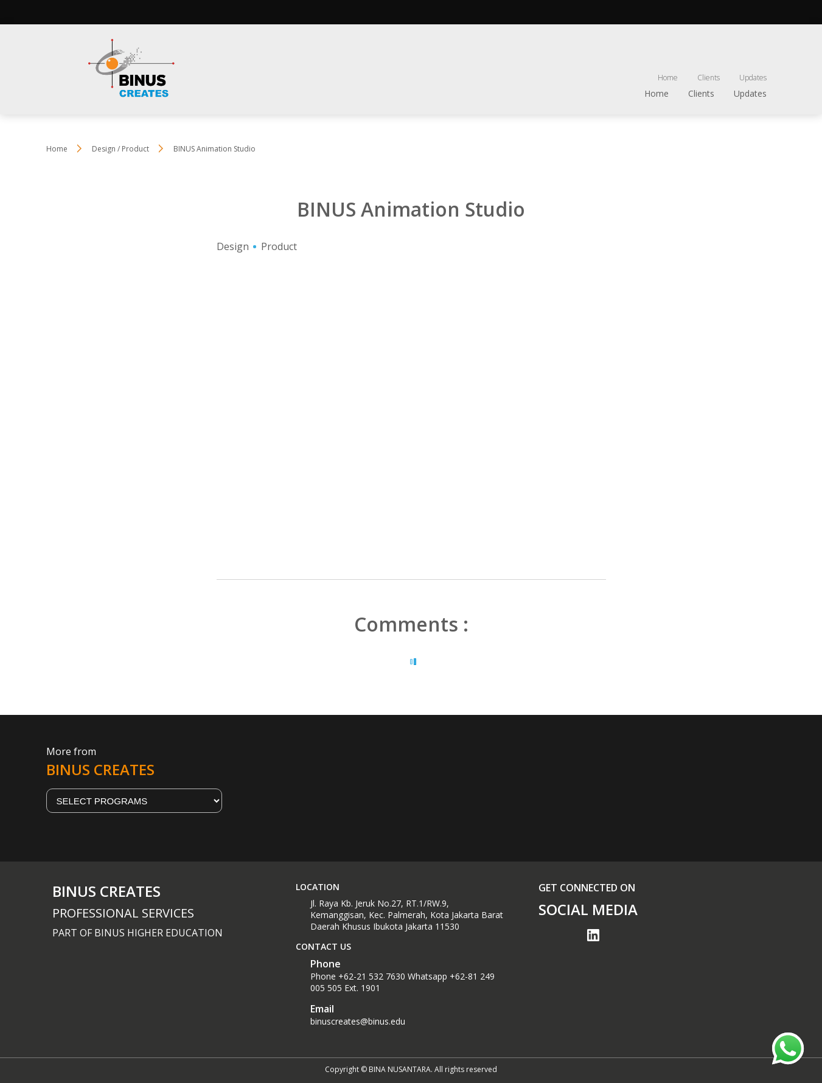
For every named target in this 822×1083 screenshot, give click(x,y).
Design (233, 246)
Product (279, 246)
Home (668, 77)
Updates (753, 77)
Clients (708, 77)
